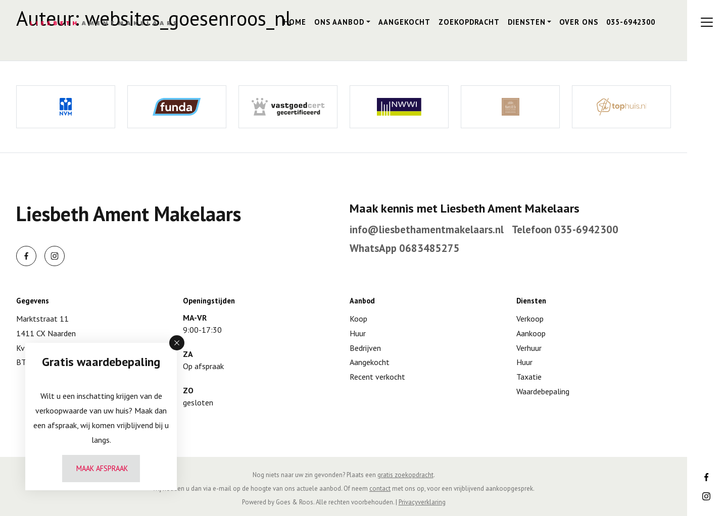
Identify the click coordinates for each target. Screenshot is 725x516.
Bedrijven (365, 348)
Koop (358, 319)
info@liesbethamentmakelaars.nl (427, 229)
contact (380, 488)
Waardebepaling (542, 391)
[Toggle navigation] (707, 22)
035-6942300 (630, 22)
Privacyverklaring (422, 502)
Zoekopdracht (469, 22)
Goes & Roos (294, 502)
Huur (358, 333)
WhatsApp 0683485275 (405, 248)
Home (294, 22)
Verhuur (529, 348)
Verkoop (530, 319)
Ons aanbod (339, 22)
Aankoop (531, 333)
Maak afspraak (102, 468)
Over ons (578, 22)
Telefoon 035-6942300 (565, 229)
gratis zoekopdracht (405, 475)
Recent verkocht (377, 377)
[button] (176, 342)
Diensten (527, 22)
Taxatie (529, 377)
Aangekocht (404, 22)
